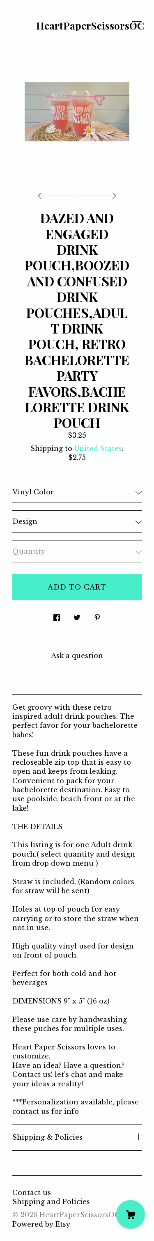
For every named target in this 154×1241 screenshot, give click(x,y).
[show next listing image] (95, 193)
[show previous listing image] (58, 193)
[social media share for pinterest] (97, 615)
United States (98, 448)
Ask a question (77, 655)
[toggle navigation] (137, 25)
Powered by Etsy (41, 1224)
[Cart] (130, 1214)
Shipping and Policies (51, 1202)
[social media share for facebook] (56, 615)
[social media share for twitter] (77, 615)
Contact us (31, 1192)
